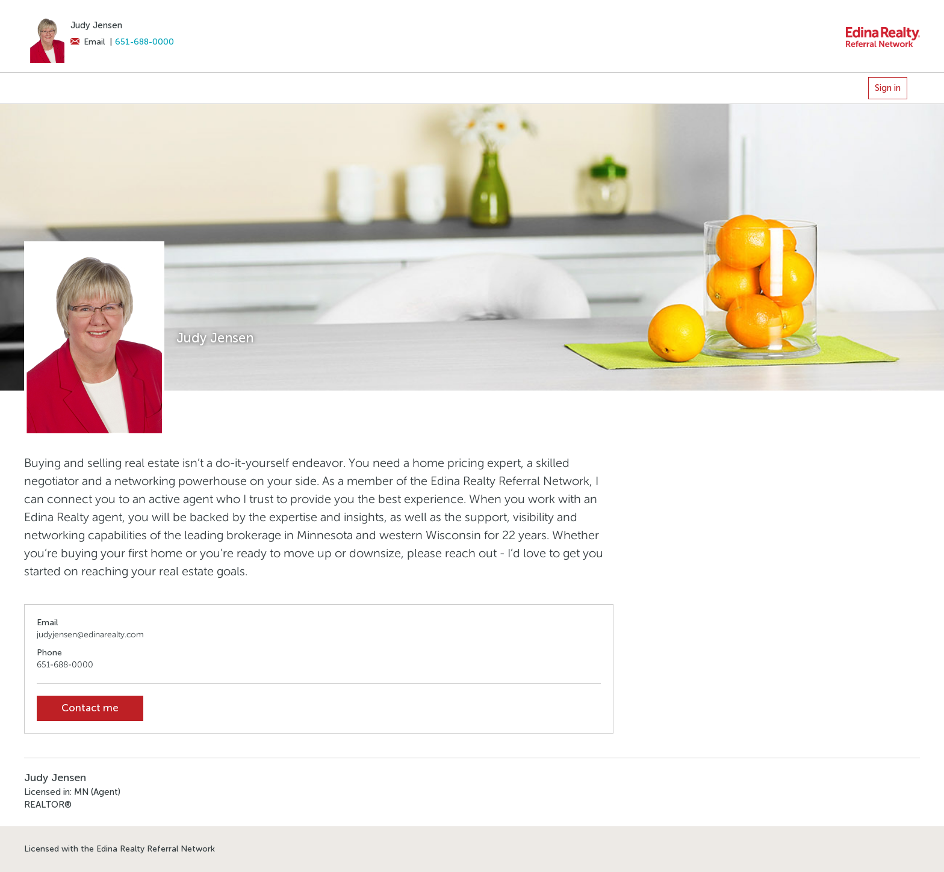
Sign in (888, 88)
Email (87, 41)
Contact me (90, 708)
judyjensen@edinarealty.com (90, 634)
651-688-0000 (144, 41)
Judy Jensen (96, 25)
